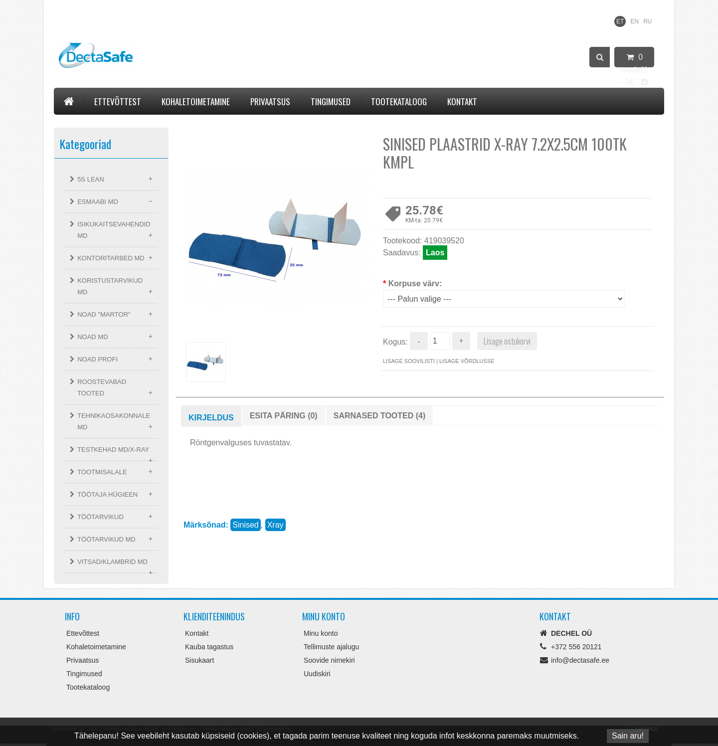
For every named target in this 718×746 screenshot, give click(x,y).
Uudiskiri (317, 674)
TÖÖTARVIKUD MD (106, 539)
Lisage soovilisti (409, 361)
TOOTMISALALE (102, 472)
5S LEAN (90, 179)
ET (620, 21)
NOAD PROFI (97, 359)
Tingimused (331, 101)
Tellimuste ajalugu (331, 647)
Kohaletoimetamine (196, 101)
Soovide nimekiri (329, 660)
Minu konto (321, 633)
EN (634, 21)
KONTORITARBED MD (111, 258)
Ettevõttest (117, 101)
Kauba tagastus (209, 647)
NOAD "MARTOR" (103, 314)
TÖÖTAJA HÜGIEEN (107, 494)
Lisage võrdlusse (467, 361)
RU (647, 21)
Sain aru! (628, 736)
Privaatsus (270, 101)
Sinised (245, 525)
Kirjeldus (211, 417)
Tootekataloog (399, 101)
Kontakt (462, 101)
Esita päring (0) (284, 415)
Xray (275, 525)
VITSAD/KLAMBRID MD (112, 561)
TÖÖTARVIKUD (100, 517)
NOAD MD (92, 337)
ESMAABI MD (97, 201)
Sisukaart (199, 660)
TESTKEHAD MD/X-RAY (113, 449)
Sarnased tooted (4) (380, 415)
